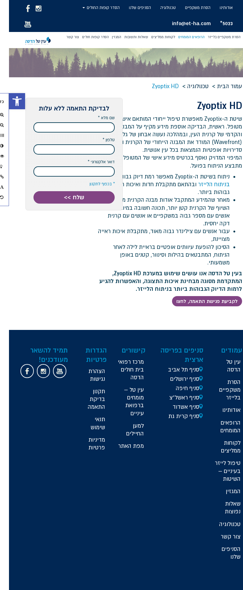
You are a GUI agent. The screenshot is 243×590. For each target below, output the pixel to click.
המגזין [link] (107, 37)
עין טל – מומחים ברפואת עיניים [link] (125, 401)
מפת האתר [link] (122, 446)
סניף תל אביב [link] (174, 369)
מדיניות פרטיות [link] (87, 443)
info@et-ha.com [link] (182, 23)
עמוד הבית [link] (220, 86)
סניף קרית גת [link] (174, 416)
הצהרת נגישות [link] (87, 375)
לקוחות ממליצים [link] (154, 37)
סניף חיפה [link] (178, 388)
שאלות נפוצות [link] (224, 507)
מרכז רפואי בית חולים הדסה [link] (122, 369)
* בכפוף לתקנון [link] (93, 184)
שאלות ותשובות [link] (127, 37)
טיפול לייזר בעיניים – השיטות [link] (219, 471)
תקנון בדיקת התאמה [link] (87, 399)
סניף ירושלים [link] (175, 379)
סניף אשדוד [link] (177, 406)
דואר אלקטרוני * (92, 162)
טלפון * (100, 139)
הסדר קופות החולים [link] (92, 7)
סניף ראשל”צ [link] (175, 397)
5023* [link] (217, 23)
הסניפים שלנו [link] (131, 7)
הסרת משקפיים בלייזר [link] (215, 37)
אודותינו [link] (217, 7)
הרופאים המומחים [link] (182, 37)
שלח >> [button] (65, 197)
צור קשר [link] (63, 37)
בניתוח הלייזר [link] (205, 184)
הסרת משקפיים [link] (188, 7)
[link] (8, 101)
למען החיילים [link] (126, 429)
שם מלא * (97, 117)
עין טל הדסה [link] (224, 365)
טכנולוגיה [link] (159, 7)
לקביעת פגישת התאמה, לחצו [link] (198, 301)
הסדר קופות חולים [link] (86, 37)
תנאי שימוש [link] (89, 423)
